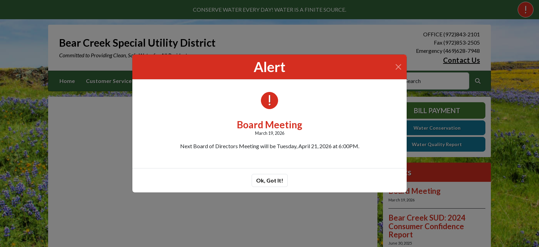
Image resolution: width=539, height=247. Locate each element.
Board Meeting (269, 124)
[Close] (398, 66)
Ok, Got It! (269, 180)
